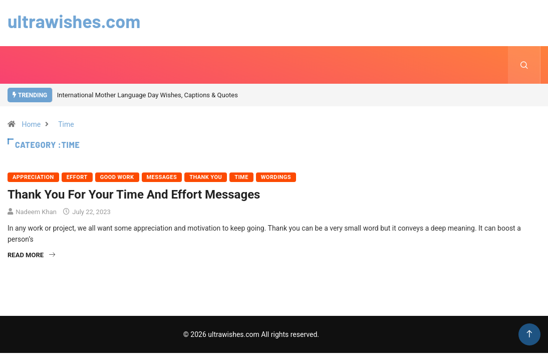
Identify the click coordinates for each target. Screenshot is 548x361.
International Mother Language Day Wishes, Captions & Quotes (147, 95)
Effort (77, 177)
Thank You (205, 177)
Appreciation (33, 177)
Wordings (276, 177)
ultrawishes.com (74, 21)
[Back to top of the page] (529, 334)
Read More (31, 255)
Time (66, 124)
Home (31, 124)
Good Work (117, 177)
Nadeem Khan (36, 212)
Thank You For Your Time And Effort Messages (134, 195)
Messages (162, 177)
